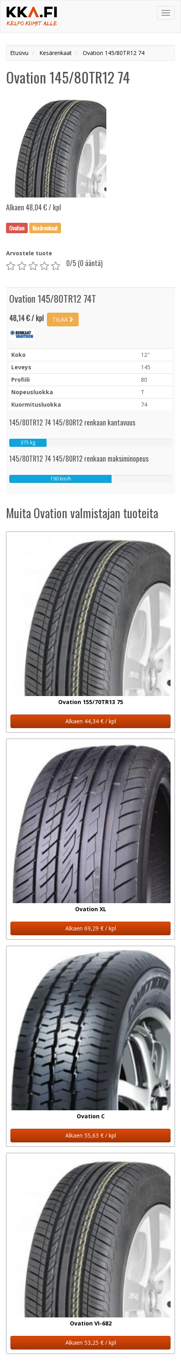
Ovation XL (90, 909)
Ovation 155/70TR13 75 (90, 702)
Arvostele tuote (29, 253)
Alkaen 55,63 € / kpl (90, 1135)
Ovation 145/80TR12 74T (52, 298)
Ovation (16, 228)
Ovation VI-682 (91, 1323)
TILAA (62, 319)
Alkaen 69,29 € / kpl (90, 928)
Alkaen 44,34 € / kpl (90, 721)
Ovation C (91, 1116)
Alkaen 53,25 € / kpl (90, 1342)
